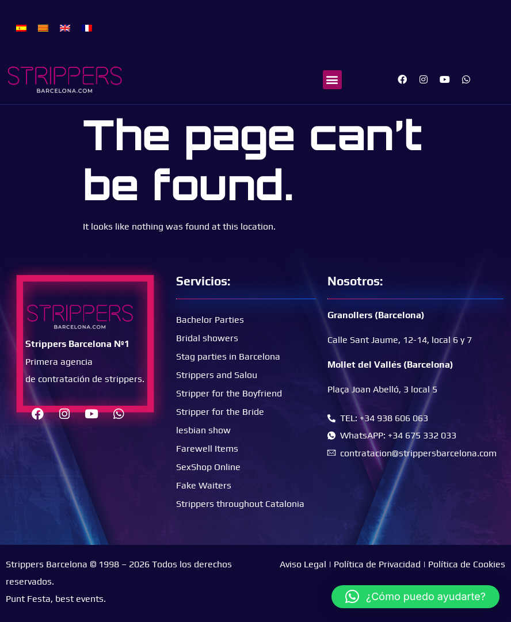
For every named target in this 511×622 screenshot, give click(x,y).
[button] (332, 79)
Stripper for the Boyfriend (229, 393)
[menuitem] (21, 27)
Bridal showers (207, 338)
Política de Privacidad (377, 564)
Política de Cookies (466, 564)
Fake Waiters (203, 485)
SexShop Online (208, 466)
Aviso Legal (303, 564)
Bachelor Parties (210, 319)
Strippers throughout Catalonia (240, 503)
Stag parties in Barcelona (228, 356)
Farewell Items (207, 448)
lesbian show (203, 430)
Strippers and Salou (216, 374)
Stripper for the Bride (220, 411)
